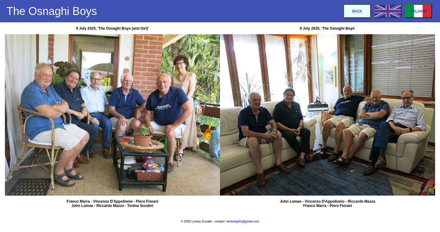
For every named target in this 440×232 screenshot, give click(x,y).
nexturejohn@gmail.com (242, 221)
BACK (357, 11)
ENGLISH (388, 11)
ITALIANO (418, 11)
